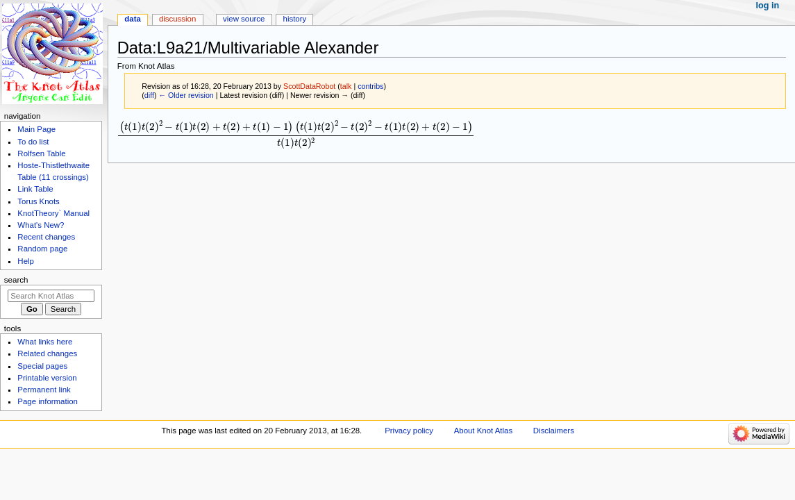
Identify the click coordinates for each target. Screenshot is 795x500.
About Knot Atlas (483, 430)
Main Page (36, 129)
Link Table (35, 189)
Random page (42, 248)
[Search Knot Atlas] (51, 296)
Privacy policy (409, 430)
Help (25, 261)
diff (149, 95)
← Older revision (185, 95)
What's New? (40, 225)
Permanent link (43, 389)
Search (16, 280)
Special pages (42, 366)
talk (346, 86)
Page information (47, 401)
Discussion (177, 19)
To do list (33, 142)
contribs (370, 86)
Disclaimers (553, 430)
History (295, 19)
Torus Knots (38, 201)
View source (244, 19)
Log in (768, 5)
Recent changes (46, 237)
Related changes (47, 353)
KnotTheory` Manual (53, 213)
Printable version (46, 378)
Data (132, 19)
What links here (44, 342)
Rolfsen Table (41, 153)
